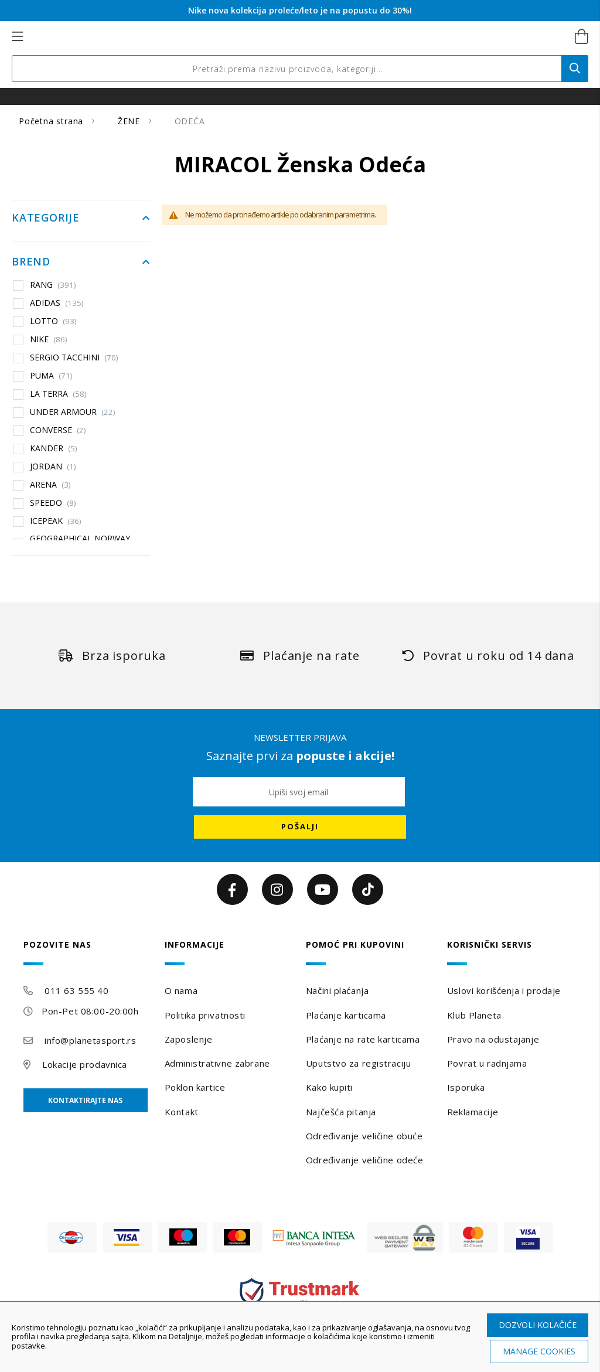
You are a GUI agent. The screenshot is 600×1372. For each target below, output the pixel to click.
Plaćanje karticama (346, 1015)
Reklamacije (472, 1112)
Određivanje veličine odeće (365, 1160)
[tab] (88, 952)
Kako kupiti (329, 1087)
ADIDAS (57, 303)
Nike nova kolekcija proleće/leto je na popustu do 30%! (300, 10)
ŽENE (130, 121)
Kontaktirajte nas (85, 1100)
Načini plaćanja (337, 990)
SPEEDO (53, 503)
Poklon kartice (195, 1087)
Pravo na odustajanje (493, 1039)
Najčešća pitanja (341, 1112)
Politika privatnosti (205, 1015)
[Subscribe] (300, 827)
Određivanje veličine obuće (364, 1136)
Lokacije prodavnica (84, 1064)
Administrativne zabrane (217, 1063)
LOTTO (53, 321)
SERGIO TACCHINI (74, 357)
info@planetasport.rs (90, 1040)
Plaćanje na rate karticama (363, 1039)
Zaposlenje (189, 1039)
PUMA (51, 375)
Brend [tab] (31, 262)
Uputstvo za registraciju (358, 1063)
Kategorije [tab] (46, 218)
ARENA (50, 484)
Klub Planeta (474, 1015)
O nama (181, 990)
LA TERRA (58, 394)
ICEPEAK (55, 521)
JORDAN (53, 466)
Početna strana (52, 121)
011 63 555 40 (76, 990)
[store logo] (287, 37)
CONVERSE (58, 430)
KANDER (53, 448)
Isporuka (466, 1087)
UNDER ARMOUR (72, 412)
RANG (53, 285)
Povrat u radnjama (487, 1063)
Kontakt (182, 1112)
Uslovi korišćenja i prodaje (504, 990)
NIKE (48, 339)
